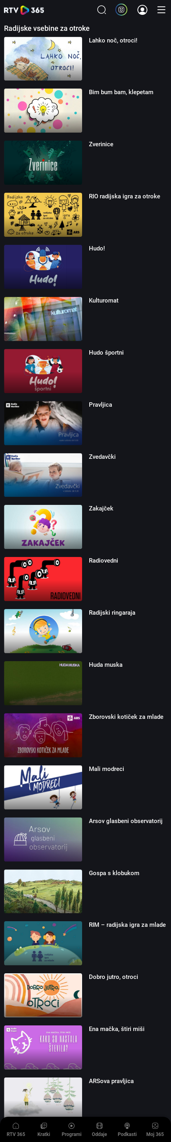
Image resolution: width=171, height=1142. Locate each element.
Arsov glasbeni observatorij (126, 821)
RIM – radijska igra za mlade (127, 924)
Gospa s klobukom (114, 873)
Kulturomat (104, 300)
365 (24, 10)
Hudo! (97, 248)
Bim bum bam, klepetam (121, 92)
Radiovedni (103, 560)
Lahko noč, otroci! (113, 40)
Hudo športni (106, 352)
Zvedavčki (102, 456)
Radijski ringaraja (112, 612)
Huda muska (106, 664)
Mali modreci (106, 769)
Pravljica (100, 404)
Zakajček (101, 508)
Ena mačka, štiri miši (117, 1029)
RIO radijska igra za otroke (124, 196)
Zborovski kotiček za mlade (126, 716)
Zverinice (101, 144)
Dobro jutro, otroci (113, 977)
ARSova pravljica (111, 1081)
